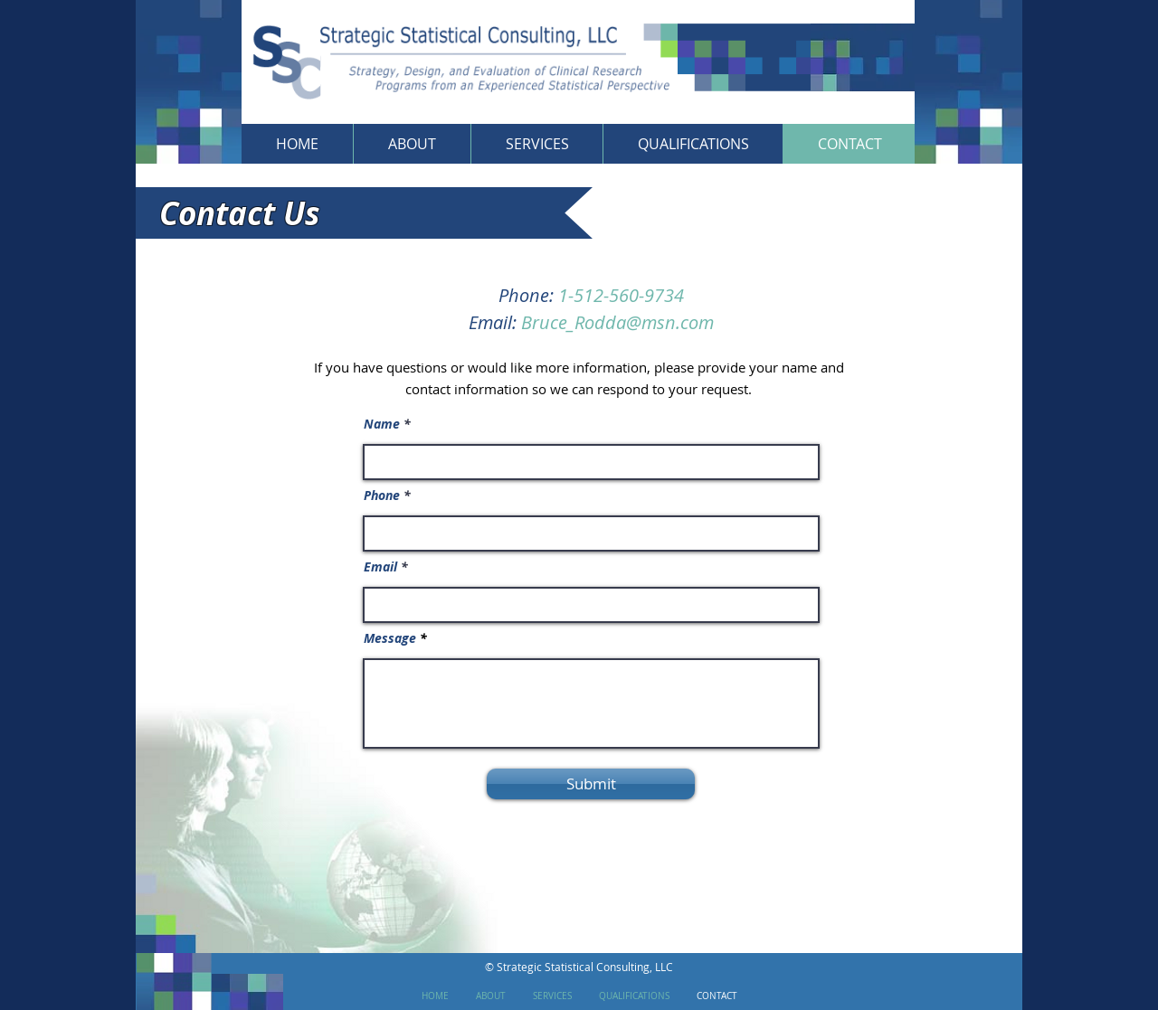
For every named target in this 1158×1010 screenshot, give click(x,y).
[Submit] (591, 784)
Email (380, 567)
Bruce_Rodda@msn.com (617, 322)
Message (390, 638)
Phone (382, 495)
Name (382, 424)
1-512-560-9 (606, 295)
